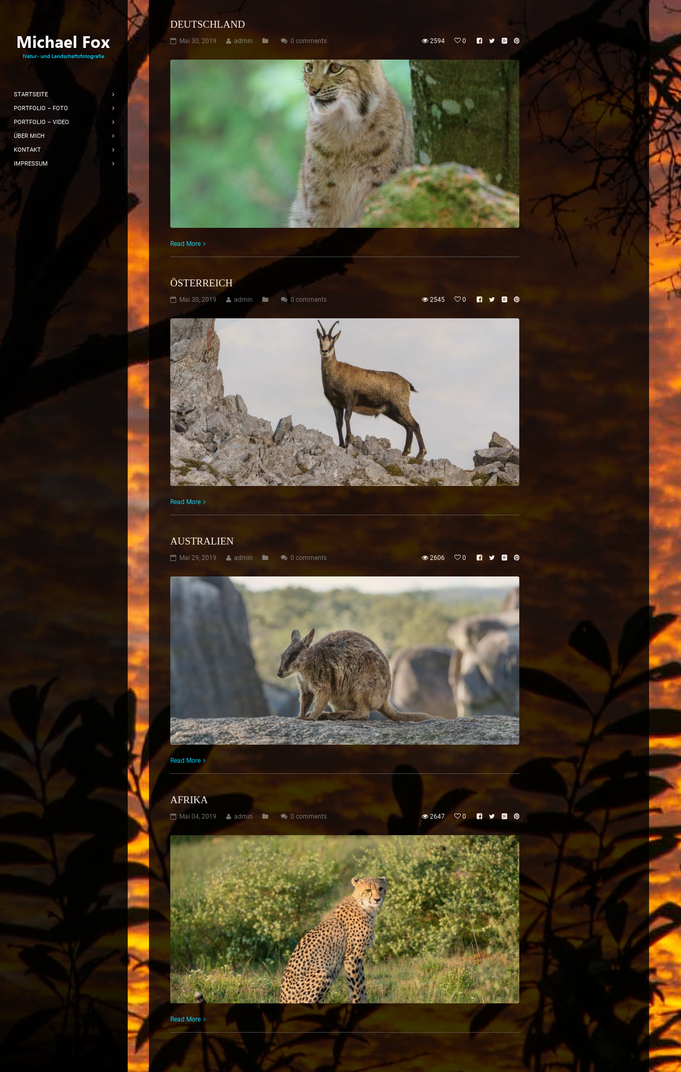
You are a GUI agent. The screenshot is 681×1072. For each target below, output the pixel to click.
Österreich (201, 282)
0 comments (308, 41)
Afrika (189, 799)
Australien (202, 541)
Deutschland (207, 24)
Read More (185, 244)
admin (243, 41)
